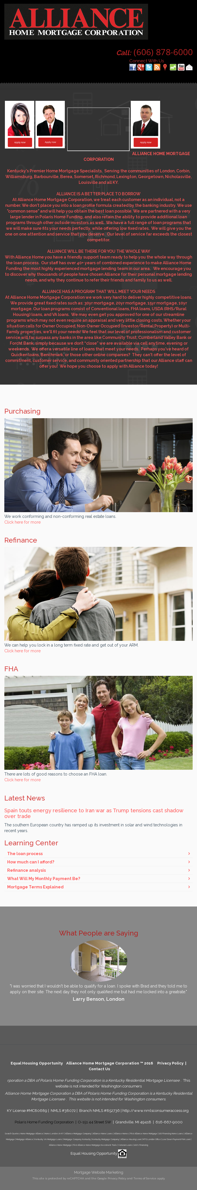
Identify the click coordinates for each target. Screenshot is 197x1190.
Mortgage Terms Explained (35, 887)
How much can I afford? (30, 862)
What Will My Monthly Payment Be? (43, 878)
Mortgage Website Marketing (98, 1172)
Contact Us (99, 1069)
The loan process (25, 853)
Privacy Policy (170, 1063)
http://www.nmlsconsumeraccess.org (155, 1110)
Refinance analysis (26, 870)
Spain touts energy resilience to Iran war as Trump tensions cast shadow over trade (93, 813)
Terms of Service (144, 1178)
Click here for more (22, 522)
